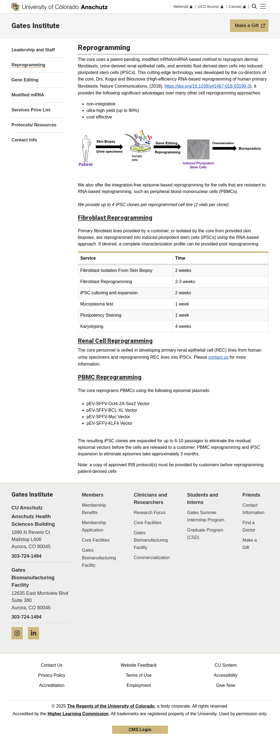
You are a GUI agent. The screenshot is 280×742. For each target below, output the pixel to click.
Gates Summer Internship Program (205, 516)
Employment (139, 685)
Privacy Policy (51, 675)
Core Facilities (96, 540)
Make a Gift (250, 544)
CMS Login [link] (140, 729)
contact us (218, 357)
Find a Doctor (249, 526)
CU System (226, 665)
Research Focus (150, 512)
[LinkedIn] (35, 641)
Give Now (225, 685)
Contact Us (51, 665)
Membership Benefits (94, 509)
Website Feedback (139, 665)
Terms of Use (138, 675)
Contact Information (253, 509)
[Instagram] (19, 641)
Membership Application (94, 526)
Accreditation (52, 685)
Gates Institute (35, 26)
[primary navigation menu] (263, 6)
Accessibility (226, 675)
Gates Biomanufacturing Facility (99, 557)
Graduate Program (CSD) (205, 534)
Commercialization (152, 557)
